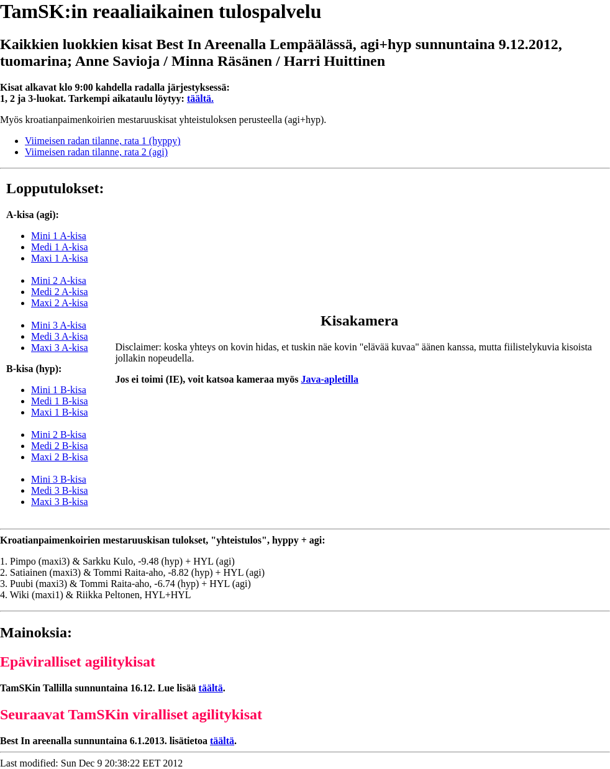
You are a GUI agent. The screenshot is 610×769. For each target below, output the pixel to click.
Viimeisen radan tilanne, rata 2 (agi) (96, 152)
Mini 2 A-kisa (58, 280)
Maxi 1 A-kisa (59, 258)
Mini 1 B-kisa (58, 389)
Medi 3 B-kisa (59, 490)
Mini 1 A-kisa (58, 235)
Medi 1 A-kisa (59, 247)
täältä (211, 688)
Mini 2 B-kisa (58, 434)
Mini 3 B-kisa (58, 479)
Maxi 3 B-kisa (59, 501)
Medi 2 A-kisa (59, 291)
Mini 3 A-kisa (58, 325)
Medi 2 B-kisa (59, 445)
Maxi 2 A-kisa (59, 303)
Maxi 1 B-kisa (59, 412)
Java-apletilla (329, 379)
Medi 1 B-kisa (59, 401)
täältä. (200, 98)
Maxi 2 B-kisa (59, 457)
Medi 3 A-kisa (59, 336)
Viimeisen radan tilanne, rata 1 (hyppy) (103, 140)
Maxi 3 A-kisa (59, 347)
